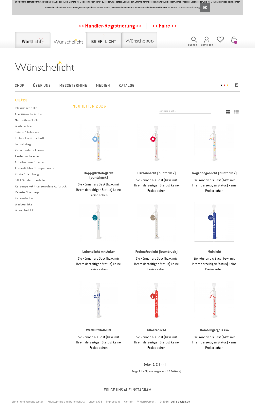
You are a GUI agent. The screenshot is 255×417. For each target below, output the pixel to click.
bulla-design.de (180, 401)
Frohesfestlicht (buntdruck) (156, 251)
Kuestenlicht (156, 330)
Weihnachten (24, 126)
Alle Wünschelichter (29, 114)
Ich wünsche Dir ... (27, 108)
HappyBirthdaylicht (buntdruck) (98, 175)
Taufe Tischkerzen (28, 156)
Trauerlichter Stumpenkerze (35, 168)
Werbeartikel (24, 204)
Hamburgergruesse (214, 330)
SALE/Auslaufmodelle (30, 180)
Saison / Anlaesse (27, 132)
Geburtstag (23, 144)
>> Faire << (164, 25)
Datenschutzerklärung (189, 7)
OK (205, 7)
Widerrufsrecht (146, 401)
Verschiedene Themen (30, 150)
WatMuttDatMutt (98, 330)
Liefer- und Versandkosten (28, 401)
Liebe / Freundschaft (29, 138)
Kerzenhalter (24, 198)
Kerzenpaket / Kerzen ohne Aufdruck (41, 186)
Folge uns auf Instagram (128, 389)
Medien (103, 85)
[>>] (162, 364)
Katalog (127, 85)
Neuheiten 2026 (26, 120)
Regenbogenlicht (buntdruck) (214, 173)
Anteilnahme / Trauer (30, 162)
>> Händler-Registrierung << (110, 25)
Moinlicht (214, 251)
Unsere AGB (95, 401)
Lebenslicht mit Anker (98, 251)
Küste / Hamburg (27, 174)
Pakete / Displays (27, 192)
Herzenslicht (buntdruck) (156, 173)
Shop (19, 85)
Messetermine (73, 85)
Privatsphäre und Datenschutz (66, 401)
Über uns (42, 85)
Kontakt (128, 401)
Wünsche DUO (24, 210)
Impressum (113, 401)
